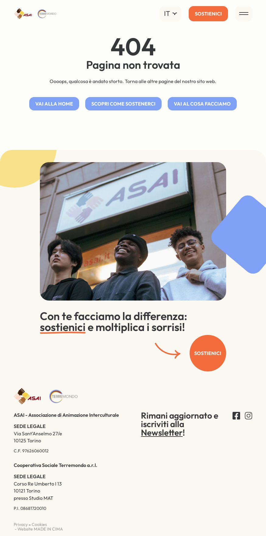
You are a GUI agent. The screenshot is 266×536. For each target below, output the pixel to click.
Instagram (248, 415)
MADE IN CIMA (48, 529)
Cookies (39, 525)
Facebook (236, 415)
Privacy (21, 525)
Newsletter (162, 433)
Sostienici (207, 353)
